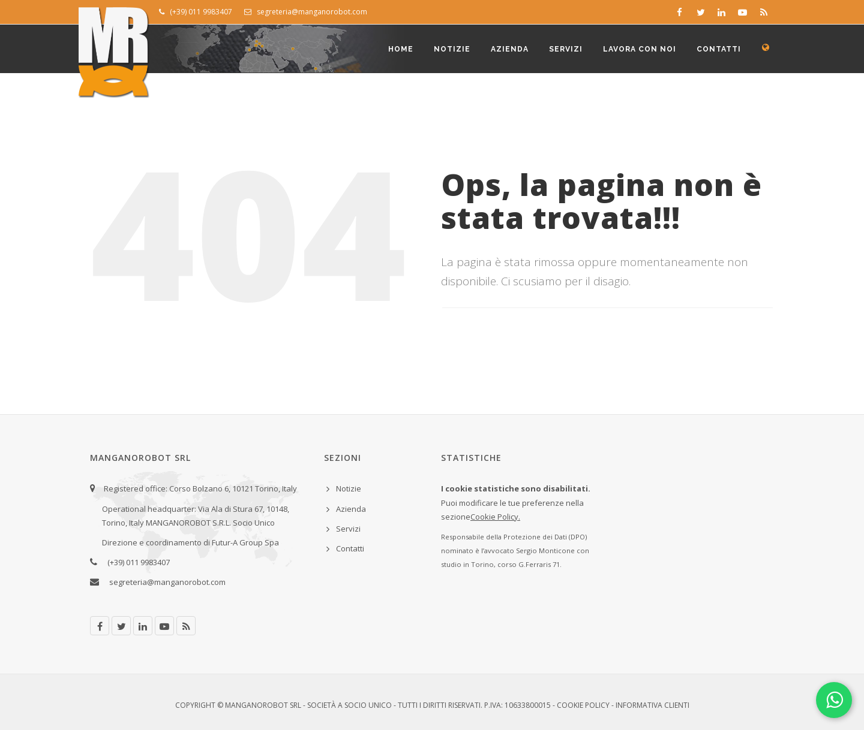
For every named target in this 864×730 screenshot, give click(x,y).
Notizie (452, 49)
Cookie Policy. (495, 516)
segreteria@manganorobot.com (305, 12)
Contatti (719, 49)
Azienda (510, 49)
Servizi (566, 49)
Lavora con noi (639, 49)
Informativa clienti (652, 705)
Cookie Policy (583, 705)
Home (400, 49)
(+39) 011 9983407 (195, 12)
